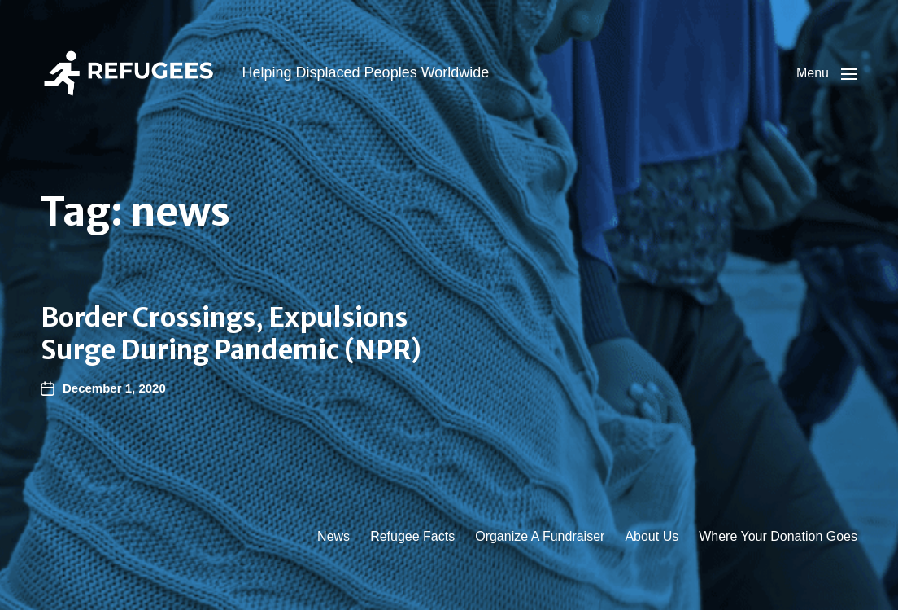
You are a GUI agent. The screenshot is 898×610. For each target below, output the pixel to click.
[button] (827, 73)
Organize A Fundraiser (539, 536)
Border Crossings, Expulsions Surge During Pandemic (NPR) (231, 333)
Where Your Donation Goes (778, 536)
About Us (651, 536)
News (333, 536)
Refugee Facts (412, 536)
